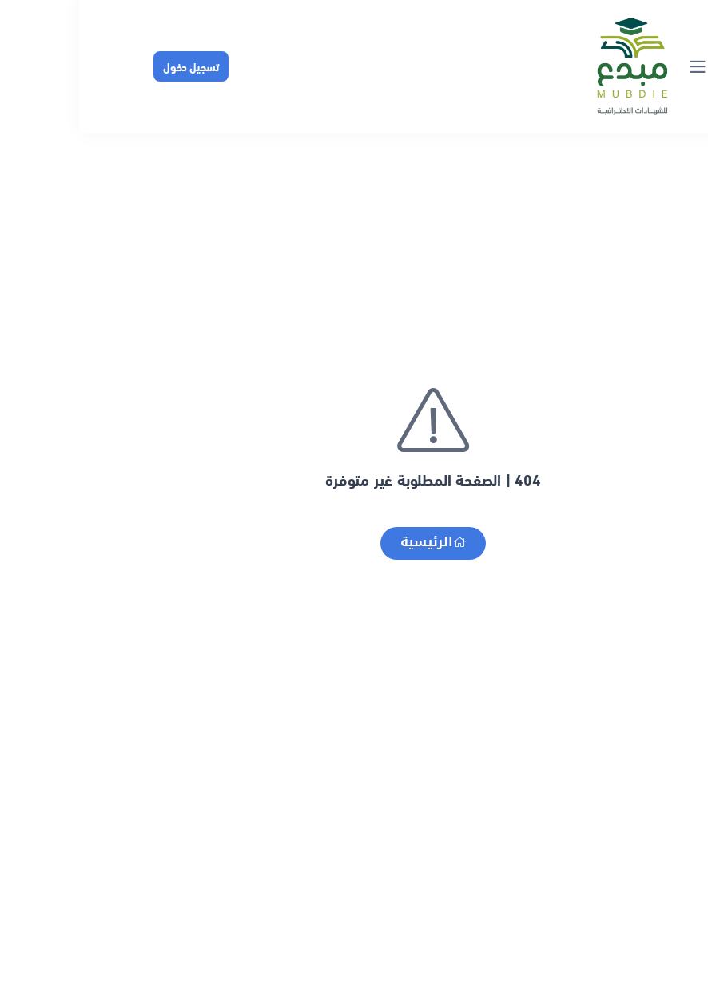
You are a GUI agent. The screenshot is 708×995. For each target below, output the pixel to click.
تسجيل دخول (112, 66)
